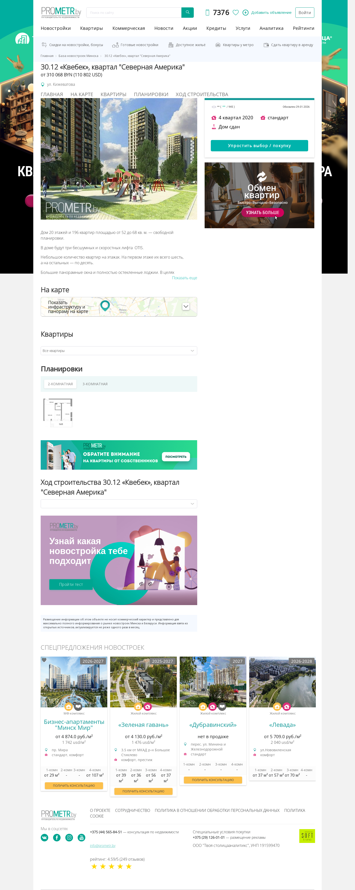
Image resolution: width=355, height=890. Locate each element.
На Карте (82, 94)
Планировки (151, 94)
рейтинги (303, 28)
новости (163, 28)
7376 (221, 12)
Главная (52, 94)
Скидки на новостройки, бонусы (76, 44)
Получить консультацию (74, 786)
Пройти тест (71, 584)
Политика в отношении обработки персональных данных (217, 810)
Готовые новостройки (139, 44)
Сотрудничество (132, 810)
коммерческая (128, 28)
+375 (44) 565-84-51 (134, 832)
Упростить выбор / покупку (259, 145)
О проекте (100, 810)
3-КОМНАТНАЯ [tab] (95, 384)
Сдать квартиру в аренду (292, 44)
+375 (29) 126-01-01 (229, 837)
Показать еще (184, 277)
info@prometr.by (102, 845)
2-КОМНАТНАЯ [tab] (60, 384)
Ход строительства (202, 94)
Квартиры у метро (238, 44)
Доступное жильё (191, 44)
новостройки (56, 28)
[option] (74, 726)
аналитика (272, 28)
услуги (243, 28)
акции (190, 28)
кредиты (216, 28)
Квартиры (91, 28)
